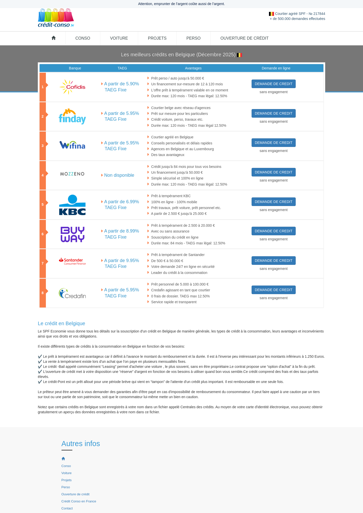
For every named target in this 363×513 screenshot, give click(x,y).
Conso (82, 38)
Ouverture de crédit (245, 38)
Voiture (119, 38)
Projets (157, 38)
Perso (194, 38)
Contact (67, 508)
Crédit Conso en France (79, 501)
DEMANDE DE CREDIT (273, 84)
